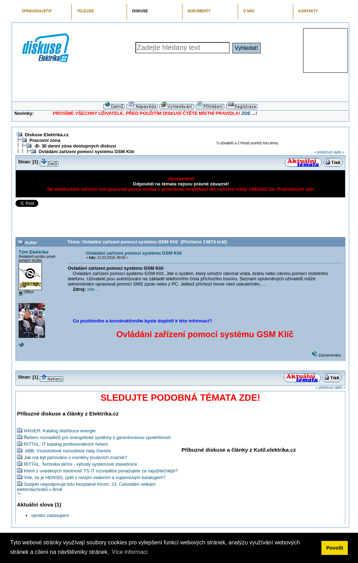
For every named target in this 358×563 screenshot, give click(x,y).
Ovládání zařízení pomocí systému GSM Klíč (86, 151)
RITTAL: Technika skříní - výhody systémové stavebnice (80, 464)
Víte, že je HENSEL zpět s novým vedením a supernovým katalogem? (95, 477)
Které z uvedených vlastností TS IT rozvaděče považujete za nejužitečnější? (101, 470)
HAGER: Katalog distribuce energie (60, 430)
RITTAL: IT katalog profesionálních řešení (66, 444)
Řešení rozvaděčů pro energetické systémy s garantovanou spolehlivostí (97, 437)
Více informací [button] (129, 552)
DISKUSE (140, 11)
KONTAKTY (308, 11)
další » (339, 152)
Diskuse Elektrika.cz (47, 134)
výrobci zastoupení (50, 515)
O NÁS (249, 11)
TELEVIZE (85, 11)
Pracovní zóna (44, 140)
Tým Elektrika (34, 252)
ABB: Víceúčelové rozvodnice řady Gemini (67, 450)
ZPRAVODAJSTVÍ (36, 11)
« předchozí (323, 152)
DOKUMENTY (199, 11)
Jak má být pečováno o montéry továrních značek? (75, 457)
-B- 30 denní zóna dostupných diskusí (75, 146)
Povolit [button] (334, 548)
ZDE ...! (249, 113)
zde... (92, 289)
